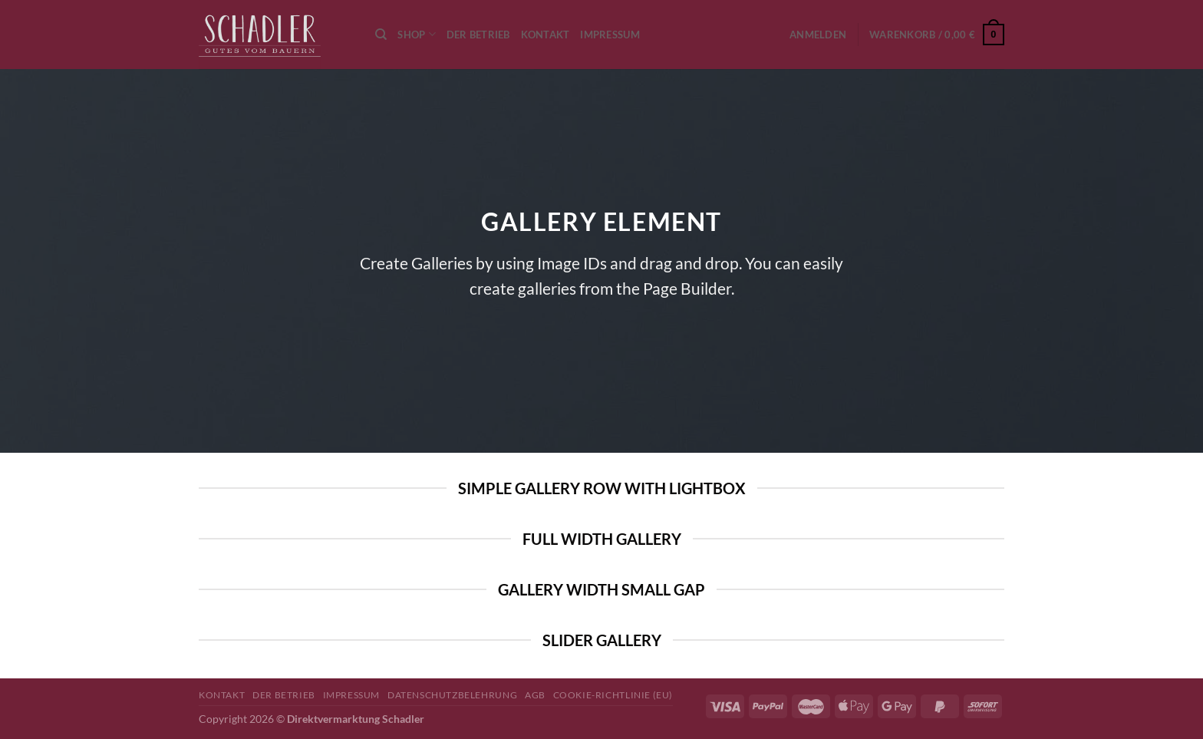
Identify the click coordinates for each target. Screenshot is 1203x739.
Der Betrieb (478, 34)
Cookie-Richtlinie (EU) (613, 695)
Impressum (609, 34)
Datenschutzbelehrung (452, 695)
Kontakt (545, 34)
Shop (416, 34)
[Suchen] (381, 34)
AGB (535, 695)
